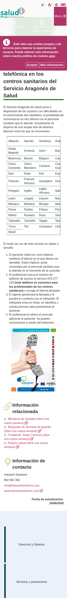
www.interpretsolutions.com (21, 490)
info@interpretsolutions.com (22, 485)
